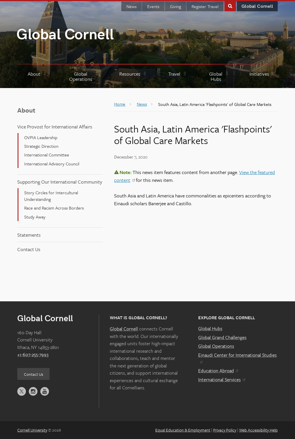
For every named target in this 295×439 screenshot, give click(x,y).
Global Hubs (210, 328)
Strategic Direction (41, 146)
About (26, 110)
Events (153, 6)
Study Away (35, 217)
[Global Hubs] (218, 76)
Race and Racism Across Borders (54, 208)
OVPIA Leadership (40, 137)
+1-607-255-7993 (32, 354)
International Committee (46, 155)
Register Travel (205, 6)
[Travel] (178, 76)
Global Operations (216, 346)
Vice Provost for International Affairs (54, 126)
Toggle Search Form (230, 5)
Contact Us (28, 249)
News (131, 6)
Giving (175, 6)
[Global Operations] (83, 76)
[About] (37, 76)
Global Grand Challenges (222, 337)
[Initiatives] (262, 76)
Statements (29, 234)
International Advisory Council (51, 163)
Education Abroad (218, 370)
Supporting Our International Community (59, 181)
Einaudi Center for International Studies (237, 358)
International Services (221, 379)
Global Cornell (65, 35)
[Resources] (133, 76)
